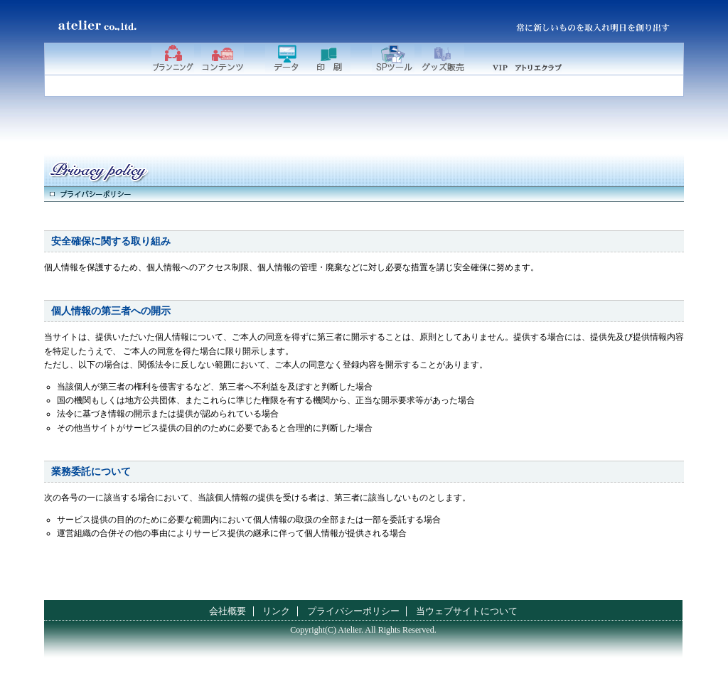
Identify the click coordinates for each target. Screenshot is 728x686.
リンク (276, 611)
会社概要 (227, 611)
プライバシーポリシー (353, 611)
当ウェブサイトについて (467, 611)
